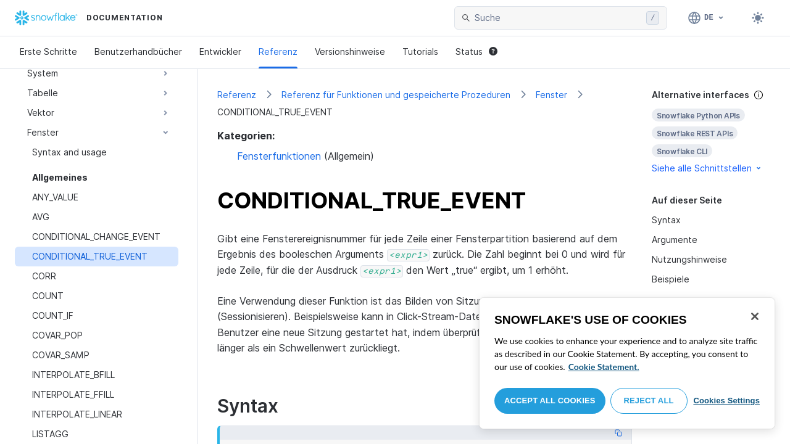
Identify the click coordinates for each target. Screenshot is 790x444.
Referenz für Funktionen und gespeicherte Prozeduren (395, 94)
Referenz (278, 51)
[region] (627, 363)
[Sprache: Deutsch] (706, 18)
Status (476, 51)
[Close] (754, 316)
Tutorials (420, 51)
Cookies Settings (726, 400)
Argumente (674, 239)
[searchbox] (558, 18)
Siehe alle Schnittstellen (707, 168)
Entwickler (220, 51)
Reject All (649, 400)
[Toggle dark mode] (758, 18)
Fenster (551, 94)
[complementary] (711, 132)
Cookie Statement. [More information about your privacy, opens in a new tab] (603, 366)
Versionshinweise (350, 51)
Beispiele (670, 279)
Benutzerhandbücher (138, 51)
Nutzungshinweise (689, 259)
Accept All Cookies (550, 400)
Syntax (666, 220)
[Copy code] (618, 433)
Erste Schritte (48, 51)
